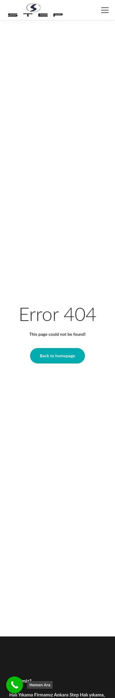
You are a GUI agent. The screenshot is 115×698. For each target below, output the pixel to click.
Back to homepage (57, 355)
